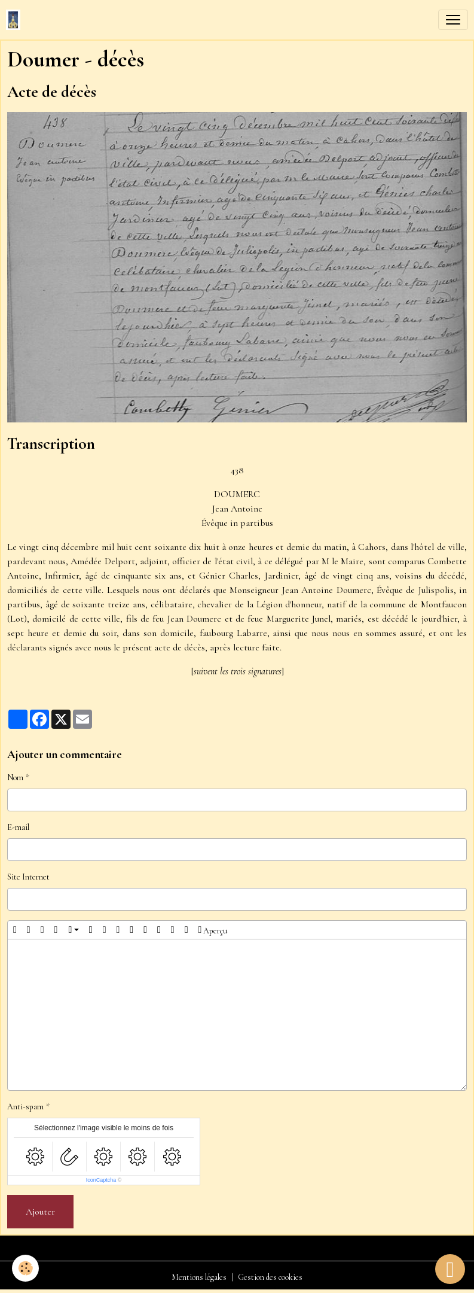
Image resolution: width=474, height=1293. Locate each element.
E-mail (18, 827)
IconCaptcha (101, 1180)
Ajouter (40, 1212)
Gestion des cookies (270, 1277)
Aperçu (213, 930)
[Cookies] (25, 1268)
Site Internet (28, 877)
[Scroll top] (450, 1269)
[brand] (15, 20)
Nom (15, 777)
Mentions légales (199, 1277)
